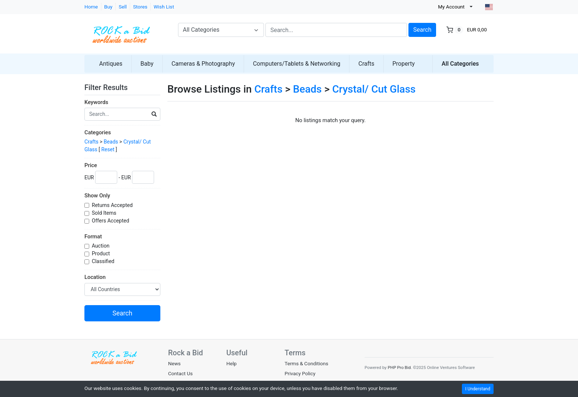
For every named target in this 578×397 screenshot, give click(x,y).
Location (94, 277)
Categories (97, 132)
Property (404, 63)
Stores (140, 7)
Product (101, 253)
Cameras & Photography (203, 63)
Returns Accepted (113, 205)
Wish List (164, 7)
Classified (104, 261)
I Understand (477, 388)
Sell (123, 7)
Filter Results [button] (110, 87)
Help (231, 363)
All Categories (460, 63)
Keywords (96, 102)
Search (422, 29)
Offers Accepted (111, 221)
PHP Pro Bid (399, 367)
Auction (101, 246)
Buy (108, 7)
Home (91, 7)
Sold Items (105, 213)
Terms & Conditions (306, 363)
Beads (111, 142)
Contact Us (180, 373)
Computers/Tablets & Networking (296, 63)
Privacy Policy (300, 373)
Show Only (97, 195)
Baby (146, 63)
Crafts (366, 63)
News (174, 363)
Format (93, 236)
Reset (107, 149)
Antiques (110, 63)
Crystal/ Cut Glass (373, 89)
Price (90, 165)
